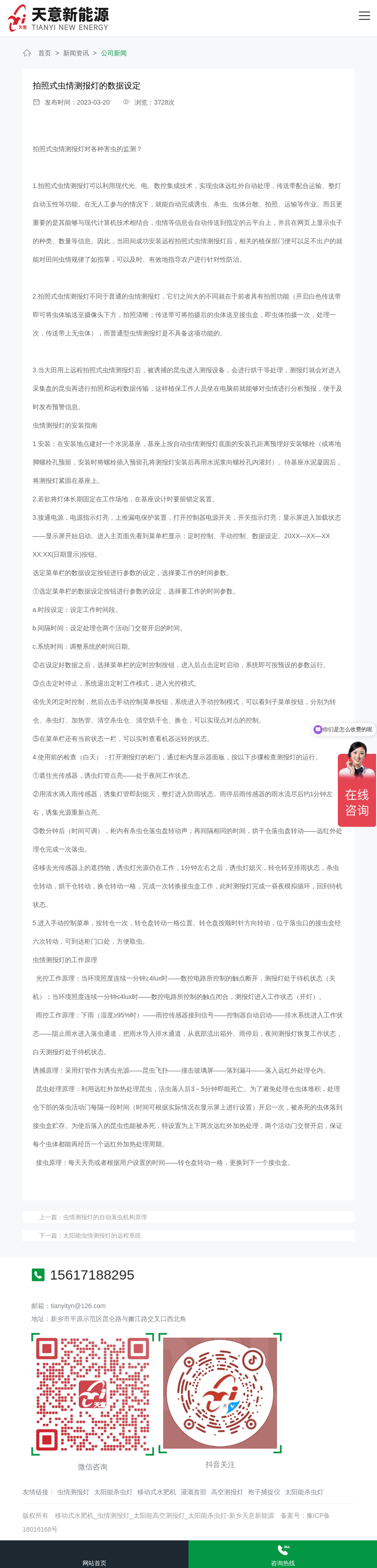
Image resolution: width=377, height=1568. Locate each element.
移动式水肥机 (156, 1491)
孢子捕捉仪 (264, 1491)
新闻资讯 (76, 52)
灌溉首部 (193, 1491)
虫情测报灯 (73, 1491)
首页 (44, 52)
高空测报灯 (227, 1491)
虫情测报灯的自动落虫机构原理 (105, 1216)
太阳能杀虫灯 (113, 1491)
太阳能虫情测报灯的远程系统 (102, 1234)
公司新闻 (114, 52)
